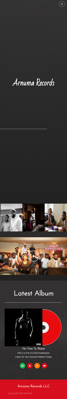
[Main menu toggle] (62, 4)
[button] (33, 256)
